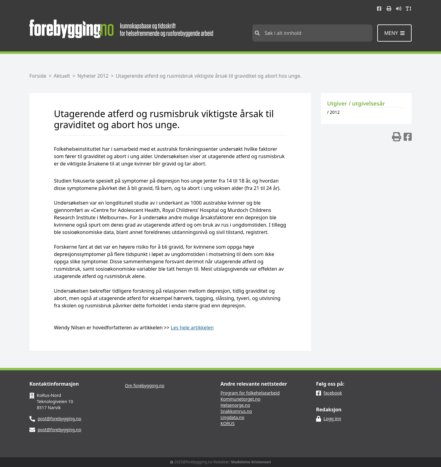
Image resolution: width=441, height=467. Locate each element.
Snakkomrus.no (236, 411)
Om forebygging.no (144, 385)
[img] (396, 136)
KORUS (228, 423)
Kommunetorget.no (240, 399)
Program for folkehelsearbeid (250, 393)
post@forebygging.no (59, 418)
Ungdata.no (232, 417)
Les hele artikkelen (192, 327)
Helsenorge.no (235, 405)
